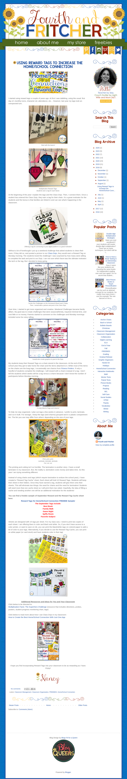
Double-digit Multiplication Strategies (111, 236)
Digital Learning (106, 340)
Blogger (68, 772)
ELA (106, 343)
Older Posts (82, 705)
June (100, 198)
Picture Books (106, 383)
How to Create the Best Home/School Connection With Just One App (36, 617)
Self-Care (105, 394)
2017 (98, 209)
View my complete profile (104, 445)
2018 (98, 167)
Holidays (106, 366)
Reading (106, 389)
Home (48, 705)
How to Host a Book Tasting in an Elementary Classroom (111, 260)
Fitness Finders (67, 368)
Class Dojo (52, 253)
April (100, 205)
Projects (106, 386)
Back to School (106, 323)
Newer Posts (14, 705)
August (100, 184)
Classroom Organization (40, 692)
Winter (106, 409)
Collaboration (106, 337)
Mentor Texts (106, 377)
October (101, 177)
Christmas (106, 328)
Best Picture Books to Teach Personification (110, 283)
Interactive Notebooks (106, 371)
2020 (98, 161)
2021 (98, 158)
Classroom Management (23, 692)
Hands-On (106, 363)
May (99, 201)
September (102, 180)
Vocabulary (106, 406)
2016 (98, 212)
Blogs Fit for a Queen (69, 738)
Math (106, 374)
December (102, 170)
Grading (106, 354)
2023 (98, 151)
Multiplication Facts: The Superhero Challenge (27, 607)
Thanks (106, 403)
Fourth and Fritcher (106, 442)
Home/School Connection (66, 692)
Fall (106, 348)
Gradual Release (106, 357)
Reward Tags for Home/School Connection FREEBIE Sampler (48, 501)
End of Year (106, 345)
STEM (106, 400)
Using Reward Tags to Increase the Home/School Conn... (106, 188)
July (99, 195)
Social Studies (106, 397)
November (102, 174)
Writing (105, 412)
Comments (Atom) (26, 709)
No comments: (16, 689)
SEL (106, 391)
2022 (98, 154)
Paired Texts (106, 380)
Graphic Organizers (106, 360)
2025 (98, 148)
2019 (98, 164)
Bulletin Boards (106, 325)
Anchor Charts (106, 320)
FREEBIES (53, 692)
